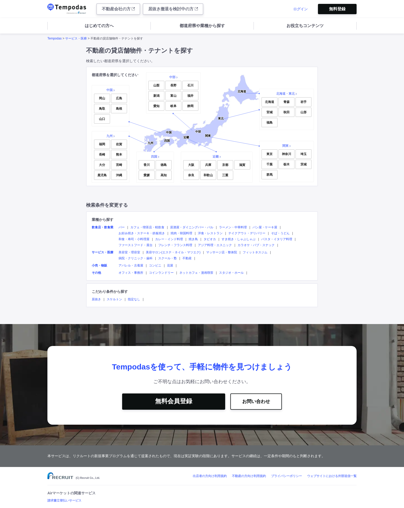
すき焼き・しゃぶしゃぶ (239, 239)
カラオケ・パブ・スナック (256, 245)
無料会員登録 (173, 401)
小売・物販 (99, 265)
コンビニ (155, 265)
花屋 (170, 265)
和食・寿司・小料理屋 (134, 239)
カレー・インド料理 (169, 239)
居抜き (96, 299)
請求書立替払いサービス (64, 500)
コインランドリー (161, 273)
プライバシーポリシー (286, 476)
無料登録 (337, 9)
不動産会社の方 (118, 9)
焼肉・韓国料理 (181, 233)
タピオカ (210, 239)
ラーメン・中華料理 (233, 227)
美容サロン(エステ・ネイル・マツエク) (173, 252)
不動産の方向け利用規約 (249, 476)
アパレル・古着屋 (131, 265)
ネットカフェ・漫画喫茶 (196, 273)
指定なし (134, 299)
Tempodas (54, 38)
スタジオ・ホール (231, 273)
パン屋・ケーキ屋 (264, 227)
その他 (96, 273)
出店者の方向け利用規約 (210, 476)
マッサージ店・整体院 (221, 252)
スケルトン (114, 299)
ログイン (300, 9)
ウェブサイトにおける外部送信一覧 (332, 476)
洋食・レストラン (210, 233)
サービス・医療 (76, 38)
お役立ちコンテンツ (305, 25)
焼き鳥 (193, 239)
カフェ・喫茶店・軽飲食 (147, 227)
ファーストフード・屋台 (136, 245)
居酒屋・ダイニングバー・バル (191, 227)
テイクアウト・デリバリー (246, 233)
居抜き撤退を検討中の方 (173, 9)
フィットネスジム (255, 252)
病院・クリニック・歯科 (136, 258)
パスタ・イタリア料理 (276, 239)
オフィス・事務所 (131, 273)
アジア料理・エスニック (215, 245)
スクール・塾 (167, 258)
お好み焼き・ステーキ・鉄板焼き (142, 233)
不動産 (187, 258)
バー (122, 227)
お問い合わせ (256, 401)
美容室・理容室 (129, 252)
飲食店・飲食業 (102, 227)
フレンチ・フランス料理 (175, 245)
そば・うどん (280, 233)
